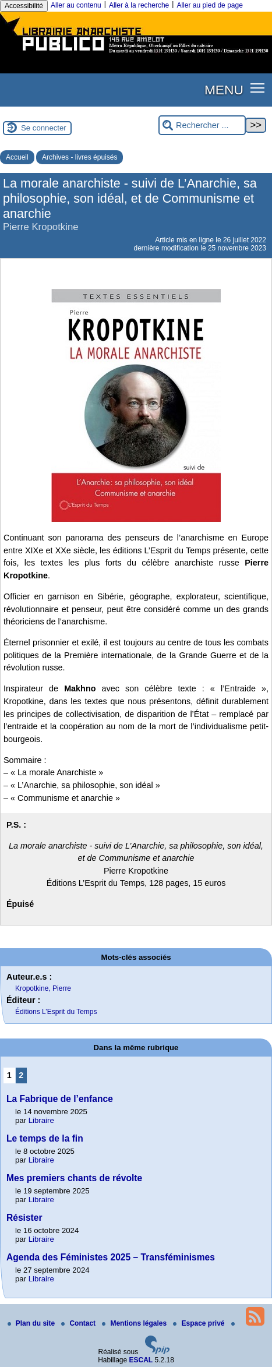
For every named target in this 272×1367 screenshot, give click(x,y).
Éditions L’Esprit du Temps (56, 1012)
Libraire (41, 1120)
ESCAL (141, 1360)
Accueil (17, 157)
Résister (24, 1218)
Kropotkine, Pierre (43, 988)
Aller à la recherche (139, 5)
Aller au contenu (76, 5)
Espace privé (199, 1323)
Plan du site (32, 1323)
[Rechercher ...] (202, 125)
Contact (79, 1323)
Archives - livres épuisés (79, 157)
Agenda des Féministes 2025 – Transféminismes (110, 1257)
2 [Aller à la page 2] (21, 1075)
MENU (223, 89)
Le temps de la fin (44, 1138)
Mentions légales (135, 1323)
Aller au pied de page (209, 5)
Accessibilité (24, 6)
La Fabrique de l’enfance (59, 1099)
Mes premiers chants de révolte (74, 1178)
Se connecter (43, 127)
